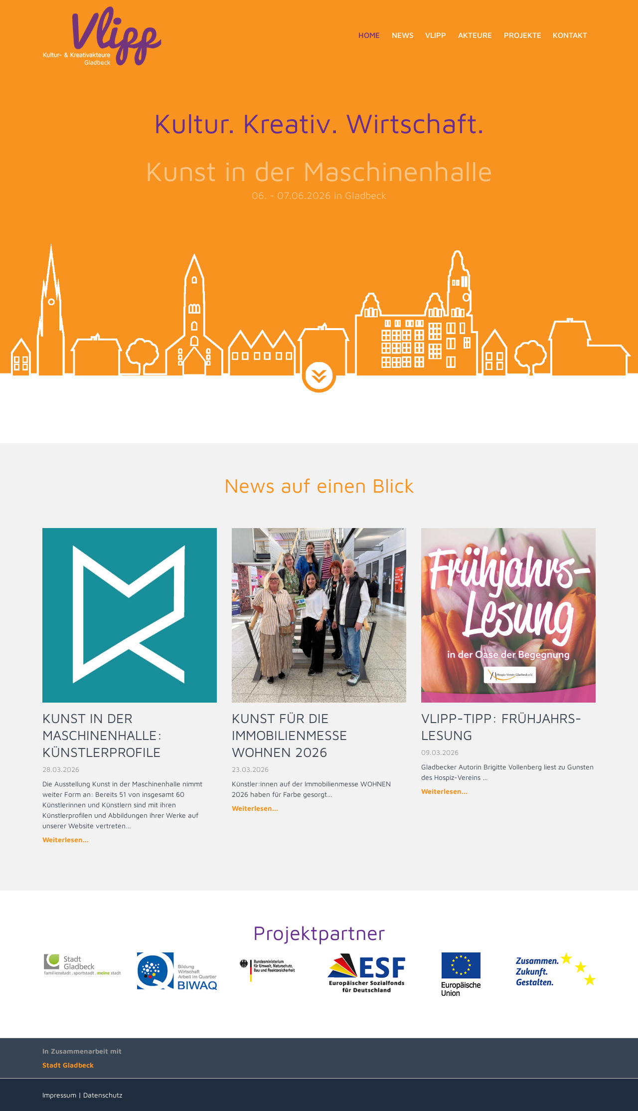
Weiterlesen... (65, 839)
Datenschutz (102, 1095)
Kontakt (570, 34)
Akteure (475, 34)
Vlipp (435, 34)
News (403, 34)
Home (369, 34)
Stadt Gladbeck (68, 1065)
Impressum (59, 1095)
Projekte (522, 34)
